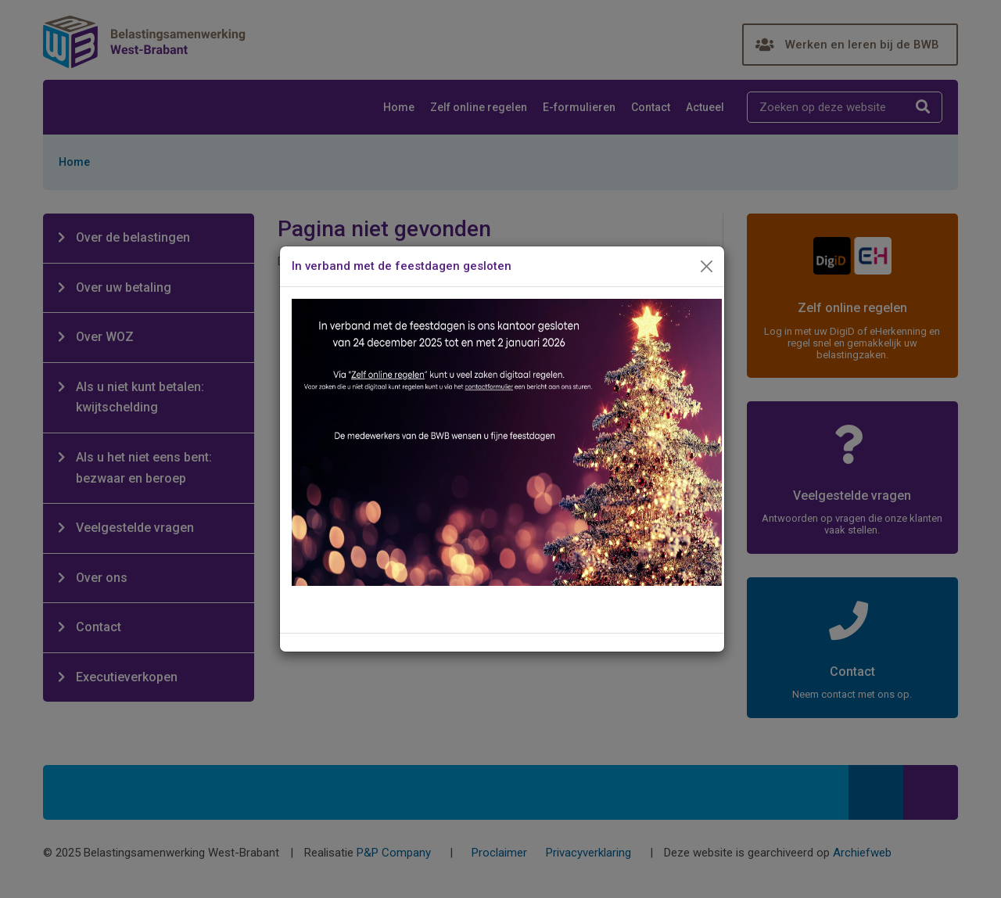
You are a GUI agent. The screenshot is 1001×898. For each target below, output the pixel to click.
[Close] (707, 266)
